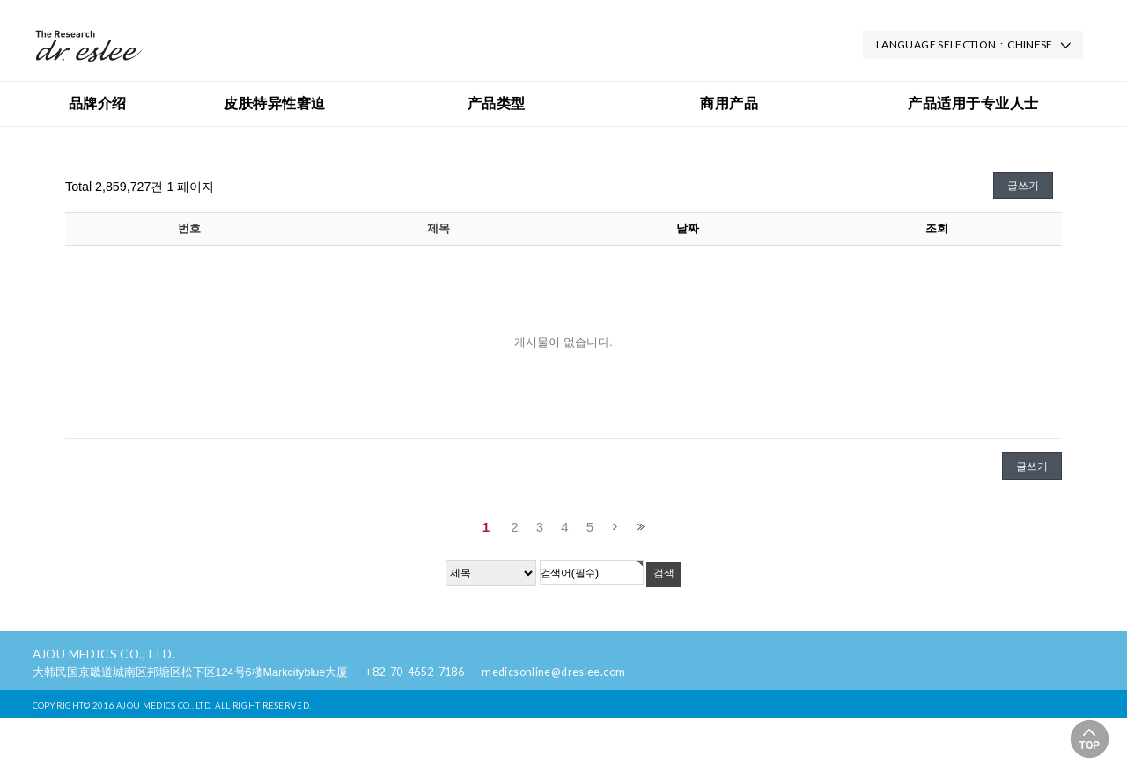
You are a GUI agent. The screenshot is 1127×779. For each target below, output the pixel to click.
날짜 (687, 228)
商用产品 (729, 103)
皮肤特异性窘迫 (274, 103)
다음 (615, 527)
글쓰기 (1023, 186)
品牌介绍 (98, 103)
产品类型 (497, 103)
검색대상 (0, 145)
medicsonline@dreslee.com (553, 672)
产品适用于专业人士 (973, 103)
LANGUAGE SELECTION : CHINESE (964, 44)
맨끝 (641, 527)
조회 (936, 228)
